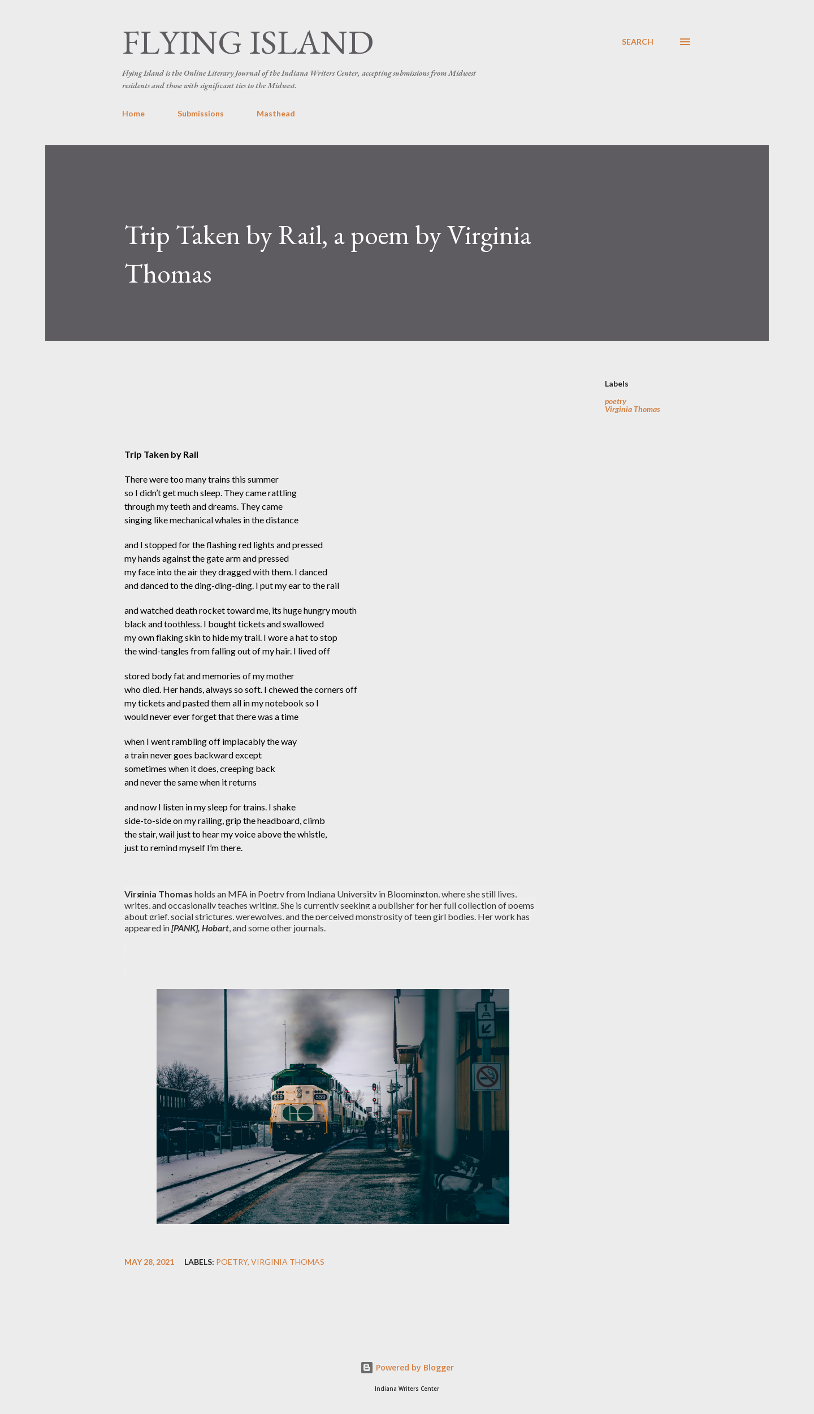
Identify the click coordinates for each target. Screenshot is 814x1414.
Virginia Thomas (632, 409)
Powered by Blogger (407, 1367)
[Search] (637, 42)
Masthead (276, 113)
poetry (615, 401)
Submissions (200, 113)
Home (133, 113)
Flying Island (248, 42)
